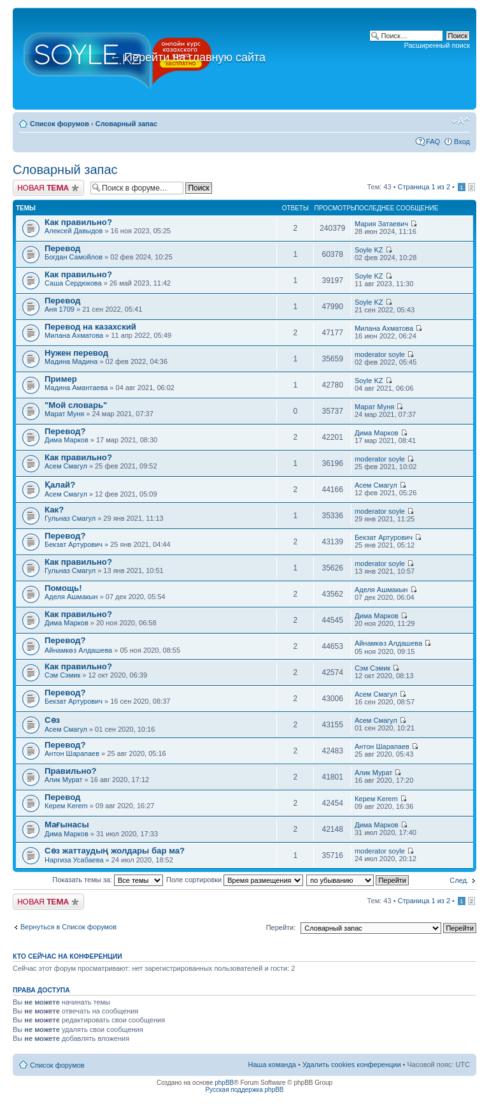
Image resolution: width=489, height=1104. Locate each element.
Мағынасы (67, 824)
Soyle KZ (369, 250)
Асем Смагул (66, 466)
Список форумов (59, 123)
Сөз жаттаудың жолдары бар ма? (115, 850)
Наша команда (272, 1064)
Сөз (52, 720)
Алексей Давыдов (74, 231)
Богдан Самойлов (74, 257)
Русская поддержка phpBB (244, 1089)
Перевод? (65, 431)
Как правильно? (78, 222)
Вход (462, 141)
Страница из (424, 187)
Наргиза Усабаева (74, 860)
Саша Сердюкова (73, 283)
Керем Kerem (66, 806)
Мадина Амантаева (76, 387)
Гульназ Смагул (70, 518)
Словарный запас (126, 123)
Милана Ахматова (74, 335)
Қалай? (60, 485)
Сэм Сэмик (62, 675)
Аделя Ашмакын (71, 596)
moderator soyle (380, 354)
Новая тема (48, 188)
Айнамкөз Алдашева (78, 650)
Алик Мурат (63, 779)
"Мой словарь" (76, 405)
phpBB (224, 1082)
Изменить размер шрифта (460, 121)
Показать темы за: (107, 879)
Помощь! (63, 588)
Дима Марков (67, 440)
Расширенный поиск (437, 45)
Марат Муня (64, 414)
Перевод (62, 248)
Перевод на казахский (90, 326)
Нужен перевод (76, 353)
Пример (61, 379)
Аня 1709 (59, 309)
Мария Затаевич (381, 224)
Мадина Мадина (71, 361)
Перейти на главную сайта (188, 57)
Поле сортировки (234, 879)
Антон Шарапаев (72, 753)
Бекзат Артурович (74, 544)
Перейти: (281, 927)
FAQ (433, 141)
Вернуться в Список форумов (68, 927)
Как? (54, 509)
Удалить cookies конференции (351, 1064)
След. (459, 880)
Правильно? (71, 771)
